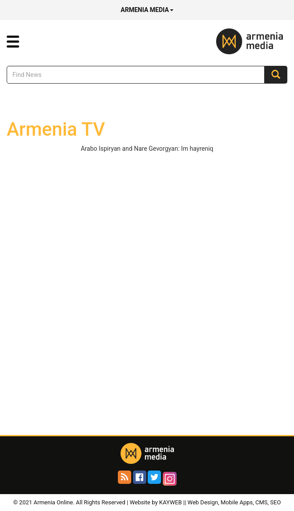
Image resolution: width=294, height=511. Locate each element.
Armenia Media (147, 9)
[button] (13, 42)
